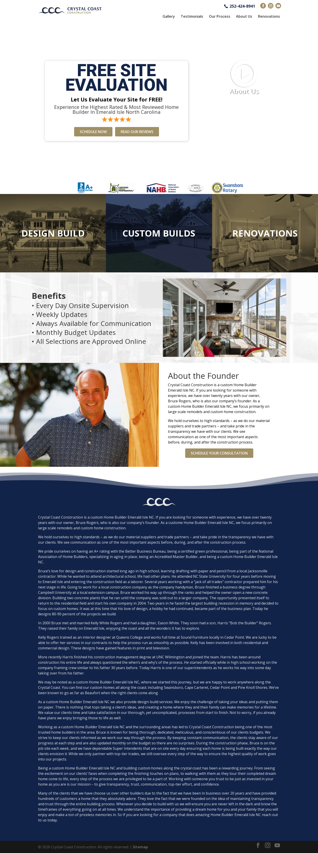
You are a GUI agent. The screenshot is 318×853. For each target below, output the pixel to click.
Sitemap (140, 846)
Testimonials (192, 16)
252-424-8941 (242, 5)
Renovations (269, 16)
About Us (244, 16)
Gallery (169, 16)
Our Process (219, 16)
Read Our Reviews (137, 131)
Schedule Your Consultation (219, 453)
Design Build (53, 233)
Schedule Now (93, 131)
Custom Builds (158, 233)
